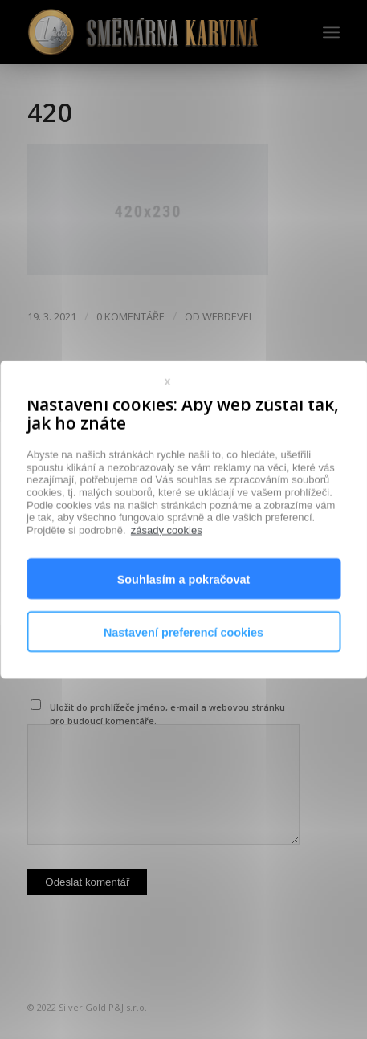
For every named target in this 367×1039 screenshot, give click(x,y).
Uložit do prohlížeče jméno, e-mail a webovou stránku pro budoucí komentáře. (167, 714)
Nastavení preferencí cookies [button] (183, 656)
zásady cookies (166, 554)
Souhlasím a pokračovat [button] (184, 603)
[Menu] (331, 32)
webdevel (228, 316)
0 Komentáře (130, 316)
